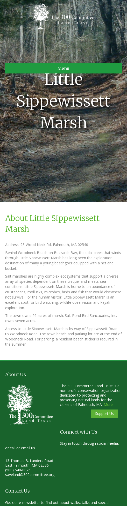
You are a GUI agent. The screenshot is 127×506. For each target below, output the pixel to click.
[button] (104, 414)
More (108, 404)
